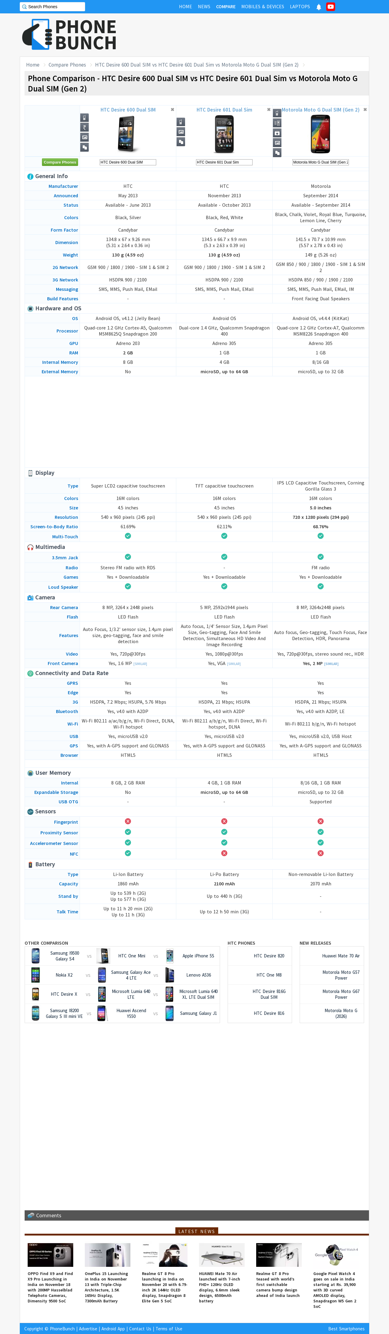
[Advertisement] (258, 35)
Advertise (88, 1329)
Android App (113, 1329)
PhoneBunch (62, 1329)
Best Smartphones (346, 1329)
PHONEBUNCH (86, 34)
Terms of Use (169, 1329)
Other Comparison (46, 943)
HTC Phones (241, 943)
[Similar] (140, 664)
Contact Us (140, 1329)
